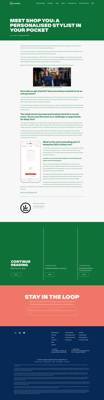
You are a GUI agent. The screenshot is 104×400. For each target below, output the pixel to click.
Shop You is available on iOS (28, 192)
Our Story (54, 339)
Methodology (55, 332)
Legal (53, 361)
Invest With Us (82, 335)
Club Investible (69, 332)
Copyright (66, 361)
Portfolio (53, 335)
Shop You (61, 57)
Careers (53, 344)
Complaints (59, 361)
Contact (81, 332)
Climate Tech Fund (70, 337)
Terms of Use (47, 361)
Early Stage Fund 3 (70, 335)
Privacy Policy (38, 361)
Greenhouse (68, 339)
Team (52, 337)
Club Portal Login (83, 339)
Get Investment (83, 337)
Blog (52, 342)
